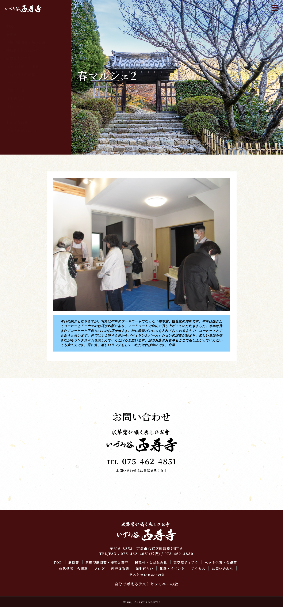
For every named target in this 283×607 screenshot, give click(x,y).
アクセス (13, 114)
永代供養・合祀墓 (20, 74)
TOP (10, 26)
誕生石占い (15, 98)
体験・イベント (18, 106)
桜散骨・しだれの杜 (22, 50)
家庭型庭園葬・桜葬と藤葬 (27, 42)
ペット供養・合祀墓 (22, 66)
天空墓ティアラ (18, 58)
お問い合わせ (17, 122)
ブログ (11, 82)
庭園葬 (11, 34)
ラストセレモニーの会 (24, 130)
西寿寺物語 (15, 90)
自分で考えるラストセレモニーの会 (146, 584)
